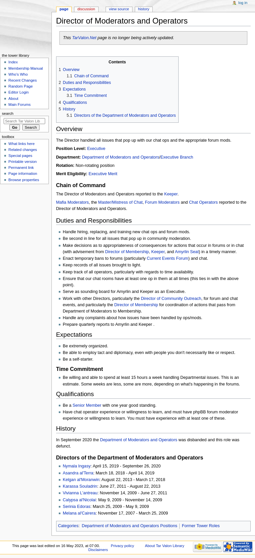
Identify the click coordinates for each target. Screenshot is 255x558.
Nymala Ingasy (77, 466)
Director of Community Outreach (171, 298)
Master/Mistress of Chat (120, 202)
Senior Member (87, 405)
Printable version (22, 162)
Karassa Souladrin (80, 486)
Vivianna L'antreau (80, 493)
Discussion (86, 9)
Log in (242, 3)
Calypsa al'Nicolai (79, 500)
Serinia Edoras (76, 506)
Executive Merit (103, 174)
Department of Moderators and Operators (120, 157)
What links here (21, 144)
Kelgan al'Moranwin (81, 479)
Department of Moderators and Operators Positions (129, 525)
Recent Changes (22, 80)
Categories (68, 525)
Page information (22, 173)
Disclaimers (98, 550)
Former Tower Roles (201, 525)
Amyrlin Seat (187, 251)
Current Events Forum (167, 258)
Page (63, 9)
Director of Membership (127, 251)
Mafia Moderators (72, 202)
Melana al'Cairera (79, 513)
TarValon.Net (84, 37)
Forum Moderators (162, 202)
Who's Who (18, 74)
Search (8, 113)
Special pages (20, 156)
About (13, 99)
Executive (96, 148)
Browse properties (23, 180)
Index (13, 62)
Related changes (22, 150)
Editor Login (18, 92)
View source (119, 9)
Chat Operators (203, 202)
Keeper (170, 194)
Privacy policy (122, 546)
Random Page (20, 86)
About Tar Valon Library (164, 546)
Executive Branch (176, 157)
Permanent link (21, 168)
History (143, 9)
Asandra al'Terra (78, 473)
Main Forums (19, 104)
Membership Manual (25, 68)
